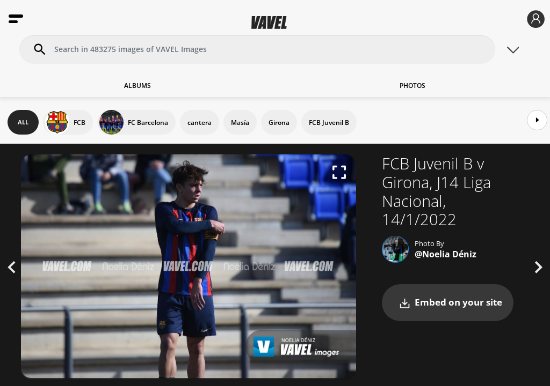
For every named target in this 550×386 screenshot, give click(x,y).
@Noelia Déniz (445, 254)
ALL (23, 122)
